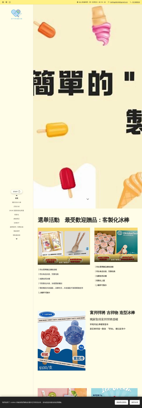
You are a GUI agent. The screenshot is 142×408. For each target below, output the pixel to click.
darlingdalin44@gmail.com (119, 2)
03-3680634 (136, 2)
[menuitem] (17, 198)
